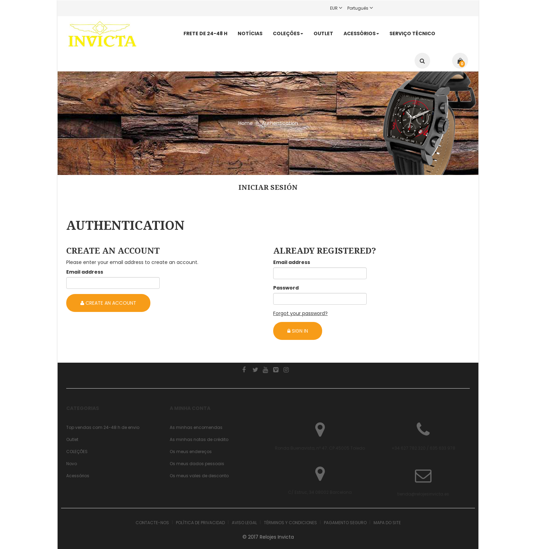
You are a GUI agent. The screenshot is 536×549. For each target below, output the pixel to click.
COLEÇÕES (77, 451)
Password (286, 287)
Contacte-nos (152, 523)
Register (404, 8)
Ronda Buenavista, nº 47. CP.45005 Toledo (320, 448)
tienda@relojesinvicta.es (423, 494)
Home (245, 123)
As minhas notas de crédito (199, 439)
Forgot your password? (300, 313)
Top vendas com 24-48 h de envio (102, 427)
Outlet (72, 439)
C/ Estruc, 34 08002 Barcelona (320, 492)
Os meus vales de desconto (199, 476)
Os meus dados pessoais (197, 464)
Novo (71, 464)
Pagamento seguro (345, 523)
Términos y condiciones (290, 523)
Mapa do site (387, 523)
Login (385, 8)
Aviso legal (244, 523)
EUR (338, 8)
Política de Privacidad (200, 523)
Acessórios (77, 476)
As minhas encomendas (196, 427)
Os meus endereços (191, 451)
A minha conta (190, 408)
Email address (84, 271)
